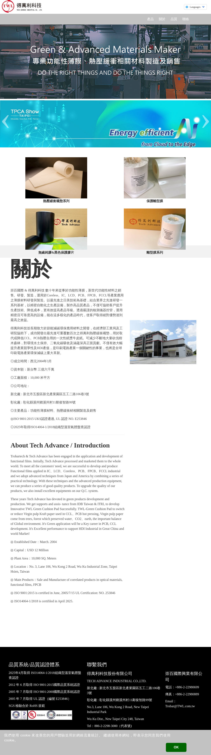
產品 (150, 19)
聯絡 (185, 19)
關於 (162, 19)
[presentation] (5, 118)
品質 (174, 19)
